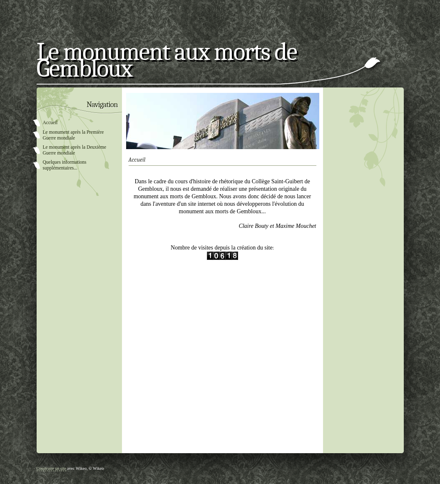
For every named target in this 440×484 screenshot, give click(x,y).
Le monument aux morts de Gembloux (167, 63)
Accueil (50, 122)
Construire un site (51, 468)
